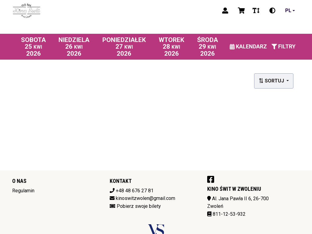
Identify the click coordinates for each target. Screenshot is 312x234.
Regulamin (23, 191)
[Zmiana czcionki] (256, 10)
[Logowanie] (225, 11)
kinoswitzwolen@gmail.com (145, 198)
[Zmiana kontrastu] (272, 10)
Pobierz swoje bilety (139, 206)
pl (288, 10)
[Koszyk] (240, 10)
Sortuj (272, 81)
